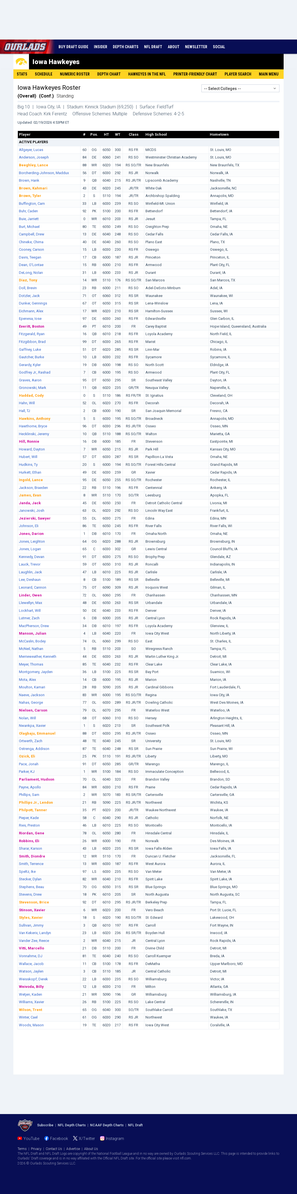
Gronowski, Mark (32, 388)
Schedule (43, 74)
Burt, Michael (29, 227)
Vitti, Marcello (31, 948)
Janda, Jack (30, 503)
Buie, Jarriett (29, 219)
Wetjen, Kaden (30, 994)
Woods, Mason (31, 1025)
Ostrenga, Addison (34, 749)
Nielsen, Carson (33, 710)
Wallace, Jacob (31, 964)
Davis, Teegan (30, 257)
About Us (91, 1149)
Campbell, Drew (31, 234)
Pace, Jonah (28, 764)
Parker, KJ (27, 771)
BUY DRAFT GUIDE (73, 47)
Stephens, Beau (31, 887)
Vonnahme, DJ (30, 956)
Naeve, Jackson (32, 695)
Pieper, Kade (29, 818)
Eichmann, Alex (31, 311)
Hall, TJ (24, 411)
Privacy (36, 1149)
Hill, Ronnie (29, 441)
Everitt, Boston (31, 326)
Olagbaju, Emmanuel (37, 733)
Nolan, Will (27, 718)
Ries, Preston (29, 825)
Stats (22, 74)
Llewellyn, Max (30, 603)
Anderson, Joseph (34, 157)
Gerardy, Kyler (30, 365)
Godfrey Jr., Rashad (34, 372)
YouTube (31, 1138)
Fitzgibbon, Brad (32, 342)
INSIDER (100, 47)
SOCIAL (219, 47)
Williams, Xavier (31, 1002)
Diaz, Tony (28, 280)
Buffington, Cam (32, 203)
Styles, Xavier (31, 917)
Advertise (73, 1149)
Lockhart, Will (30, 610)
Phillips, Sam (29, 795)
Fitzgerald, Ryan (32, 334)
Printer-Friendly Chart (195, 74)
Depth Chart (109, 74)
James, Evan (30, 495)
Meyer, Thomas (31, 664)
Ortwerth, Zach (30, 741)
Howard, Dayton (32, 449)
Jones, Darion (31, 534)
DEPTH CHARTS (125, 47)
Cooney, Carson (31, 249)
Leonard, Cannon (32, 587)
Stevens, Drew (30, 894)
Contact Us (54, 1149)
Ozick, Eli (27, 756)
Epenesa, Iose (30, 318)
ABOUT (173, 47)
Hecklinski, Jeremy (34, 434)
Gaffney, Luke (30, 349)
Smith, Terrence (31, 864)
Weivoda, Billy (31, 987)
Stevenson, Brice (34, 902)
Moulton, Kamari (32, 687)
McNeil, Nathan (31, 649)
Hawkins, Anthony (34, 418)
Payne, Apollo (30, 787)
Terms (22, 1149)
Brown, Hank (29, 180)
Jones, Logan (30, 549)
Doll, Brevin (28, 288)
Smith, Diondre (32, 856)
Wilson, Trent (30, 1010)
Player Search (238, 74)
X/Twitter (87, 1138)
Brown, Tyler (30, 196)
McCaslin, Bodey (32, 641)
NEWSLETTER (196, 47)
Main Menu (269, 74)
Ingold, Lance (31, 480)
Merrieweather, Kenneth (37, 656)
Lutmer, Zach (29, 618)
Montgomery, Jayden (36, 672)
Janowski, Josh (31, 510)
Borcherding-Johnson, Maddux (44, 173)
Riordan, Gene (31, 833)
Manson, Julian (32, 633)
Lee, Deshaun (30, 579)
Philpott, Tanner (33, 810)
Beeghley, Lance (33, 165)
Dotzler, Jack (29, 296)
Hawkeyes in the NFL (147, 74)
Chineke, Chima (31, 242)
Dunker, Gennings (33, 303)
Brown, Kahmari (33, 188)
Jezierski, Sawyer (35, 518)
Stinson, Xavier (32, 910)
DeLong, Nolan (31, 273)
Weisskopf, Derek (33, 979)
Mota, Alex (27, 680)
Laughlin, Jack (30, 572)
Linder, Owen (30, 595)
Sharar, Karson (30, 848)
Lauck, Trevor (29, 564)
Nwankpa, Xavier (32, 725)
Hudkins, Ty (28, 464)
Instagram (115, 1138)
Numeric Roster (75, 74)
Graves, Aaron (30, 380)
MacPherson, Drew (34, 626)
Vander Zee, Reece (34, 941)
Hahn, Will (27, 403)
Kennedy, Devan (31, 557)
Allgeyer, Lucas (31, 150)
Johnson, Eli (28, 526)
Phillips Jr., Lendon (36, 802)
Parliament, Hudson (36, 779)
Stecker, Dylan (30, 879)
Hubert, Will (28, 457)
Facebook (59, 1138)
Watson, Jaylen (31, 971)
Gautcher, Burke (31, 357)
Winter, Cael (28, 1017)
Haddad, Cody (31, 395)
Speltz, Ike (27, 871)
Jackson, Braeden (33, 488)
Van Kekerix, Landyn (35, 933)
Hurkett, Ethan (30, 472)
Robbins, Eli (29, 841)
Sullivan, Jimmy (31, 925)
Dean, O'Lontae (31, 265)
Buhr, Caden (28, 211)
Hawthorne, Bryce (33, 426)
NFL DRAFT (153, 47)
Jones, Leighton (32, 541)
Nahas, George (31, 702)
